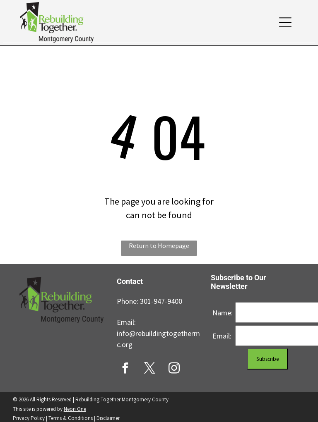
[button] (285, 22)
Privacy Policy (29, 418)
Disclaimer (108, 418)
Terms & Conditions (70, 418)
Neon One (75, 408)
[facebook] (125, 369)
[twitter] (149, 369)
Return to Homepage (159, 245)
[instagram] (174, 369)
